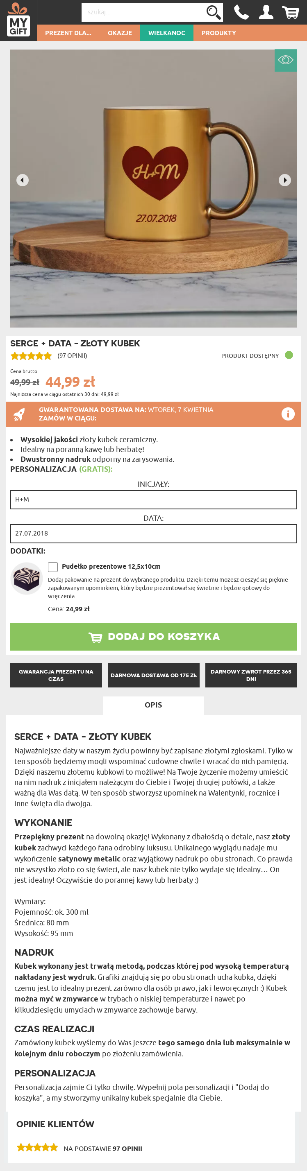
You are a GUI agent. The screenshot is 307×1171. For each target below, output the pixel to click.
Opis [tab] (153, 705)
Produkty (219, 33)
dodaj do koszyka (164, 635)
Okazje (120, 33)
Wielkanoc (166, 33)
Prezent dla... (68, 33)
